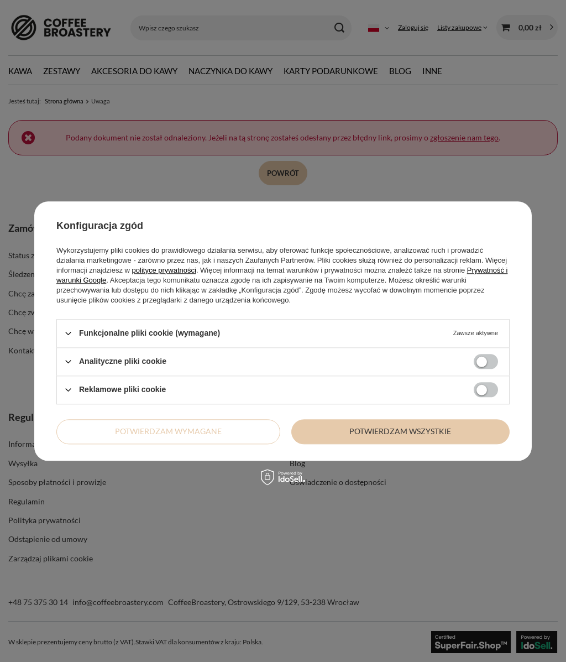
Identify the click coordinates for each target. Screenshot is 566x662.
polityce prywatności (164, 270)
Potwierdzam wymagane (168, 431)
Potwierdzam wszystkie (400, 431)
